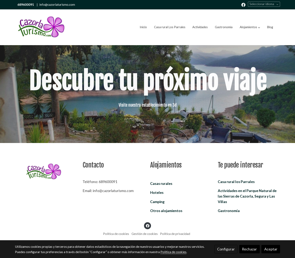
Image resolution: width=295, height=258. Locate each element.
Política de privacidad (175, 234)
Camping (157, 201)
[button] (249, 27)
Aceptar (270, 249)
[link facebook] (243, 4)
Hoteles (156, 192)
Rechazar (249, 249)
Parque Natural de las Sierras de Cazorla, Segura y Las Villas (247, 196)
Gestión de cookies (145, 234)
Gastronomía (229, 210)
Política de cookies (116, 234)
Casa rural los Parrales (236, 181)
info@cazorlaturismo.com (57, 4)
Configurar (226, 249)
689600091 (25, 4)
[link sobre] (46, 171)
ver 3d (148, 116)
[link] (41, 27)
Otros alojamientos (166, 210)
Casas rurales (161, 183)
